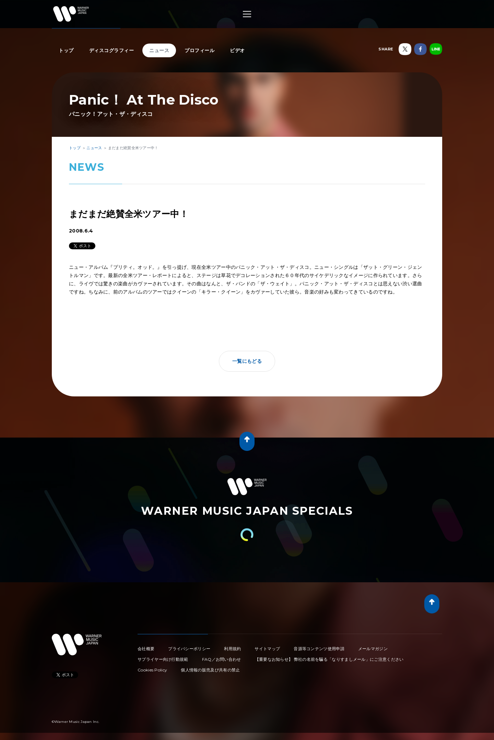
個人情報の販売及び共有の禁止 (210, 669)
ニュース (159, 50)
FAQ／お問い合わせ (221, 659)
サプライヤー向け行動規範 (163, 659)
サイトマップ (267, 648)
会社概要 (146, 648)
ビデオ (237, 50)
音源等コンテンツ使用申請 (319, 648)
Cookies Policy (152, 669)
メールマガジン (373, 648)
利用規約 (232, 648)
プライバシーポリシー (189, 648)
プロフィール (199, 50)
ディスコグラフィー (111, 50)
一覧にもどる (247, 361)
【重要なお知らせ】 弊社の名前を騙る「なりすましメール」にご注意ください (329, 659)
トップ (66, 50)
